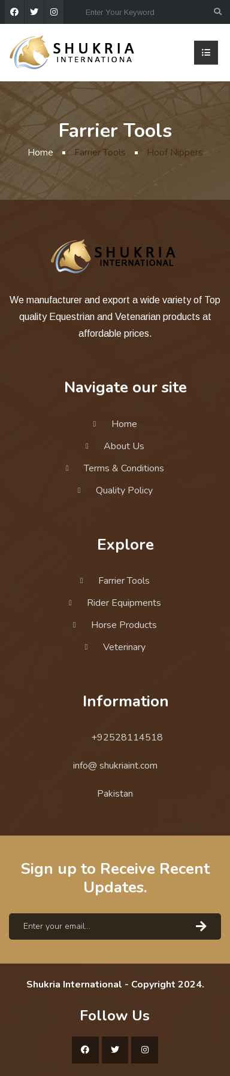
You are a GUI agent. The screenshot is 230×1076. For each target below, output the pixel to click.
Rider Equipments (124, 602)
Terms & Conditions (124, 468)
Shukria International (74, 984)
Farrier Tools (124, 580)
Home (40, 152)
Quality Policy (124, 490)
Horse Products (124, 625)
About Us (124, 446)
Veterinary (124, 647)
